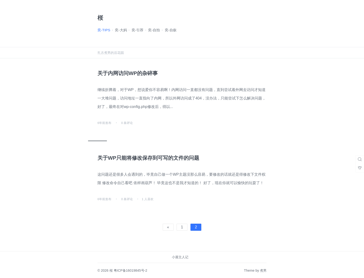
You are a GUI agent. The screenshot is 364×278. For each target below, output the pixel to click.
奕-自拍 (154, 30)
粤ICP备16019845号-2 (130, 270)
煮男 (263, 270)
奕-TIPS (103, 30)
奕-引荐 (137, 30)
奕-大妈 (121, 30)
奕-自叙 (171, 30)
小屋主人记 (180, 257)
